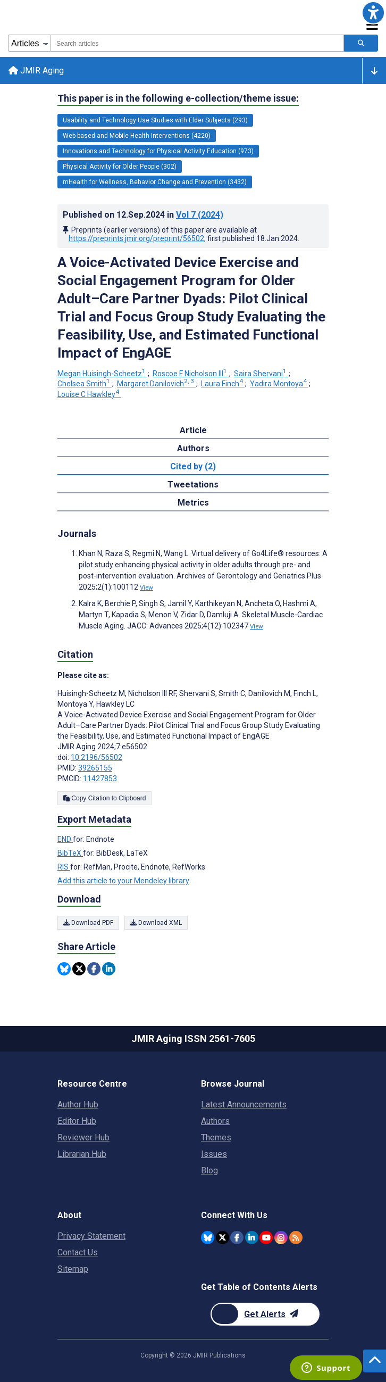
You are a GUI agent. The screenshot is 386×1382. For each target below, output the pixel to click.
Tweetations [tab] (193, 484)
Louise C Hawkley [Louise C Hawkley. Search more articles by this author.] (89, 394)
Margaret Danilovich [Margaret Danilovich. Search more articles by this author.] (156, 383)
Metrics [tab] (193, 503)
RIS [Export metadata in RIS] (63, 867)
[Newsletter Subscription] (265, 1314)
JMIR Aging (36, 70)
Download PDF (88, 922)
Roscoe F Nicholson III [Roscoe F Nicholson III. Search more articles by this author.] (191, 373)
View (146, 587)
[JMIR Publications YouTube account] (266, 1237)
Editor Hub (76, 1121)
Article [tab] (193, 430)
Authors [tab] (193, 448)
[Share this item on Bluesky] (64, 968)
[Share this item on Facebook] (93, 968)
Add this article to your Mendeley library (123, 880)
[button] (373, 12)
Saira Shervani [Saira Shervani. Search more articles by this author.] (261, 373)
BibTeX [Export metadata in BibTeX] (70, 853)
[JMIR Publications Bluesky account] (207, 1237)
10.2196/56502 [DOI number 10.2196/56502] (96, 757)
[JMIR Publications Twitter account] (222, 1237)
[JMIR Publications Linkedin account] (251, 1237)
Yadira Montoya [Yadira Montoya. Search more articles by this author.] (279, 383)
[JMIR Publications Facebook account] (237, 1237)
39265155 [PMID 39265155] (95, 768)
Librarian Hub (81, 1154)
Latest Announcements (244, 1104)
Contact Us (77, 1252)
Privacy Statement (91, 1236)
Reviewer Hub (83, 1137)
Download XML (156, 922)
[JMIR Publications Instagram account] (281, 1237)
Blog (209, 1170)
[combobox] (197, 43)
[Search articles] (361, 43)
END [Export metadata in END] (65, 839)
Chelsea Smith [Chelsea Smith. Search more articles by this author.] (84, 383)
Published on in (143, 215)
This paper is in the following (178, 98)
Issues (214, 1154)
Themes (216, 1137)
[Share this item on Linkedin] (108, 968)
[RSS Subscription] (296, 1237)
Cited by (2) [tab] (193, 466)
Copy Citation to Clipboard (104, 798)
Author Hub (77, 1104)
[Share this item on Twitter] (79, 968)
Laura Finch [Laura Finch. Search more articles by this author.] (223, 383)
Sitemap (72, 1269)
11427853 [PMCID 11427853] (100, 778)
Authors (215, 1121)
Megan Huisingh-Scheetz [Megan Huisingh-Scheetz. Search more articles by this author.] (102, 373)
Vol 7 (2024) (199, 215)
